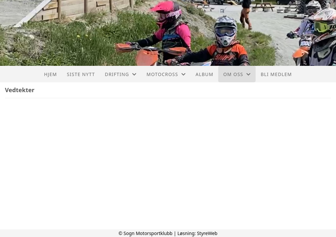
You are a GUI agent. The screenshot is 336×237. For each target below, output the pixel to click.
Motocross (166, 74)
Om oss (237, 74)
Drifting (120, 74)
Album (204, 74)
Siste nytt (81, 74)
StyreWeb (207, 233)
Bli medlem (276, 74)
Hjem (50, 74)
